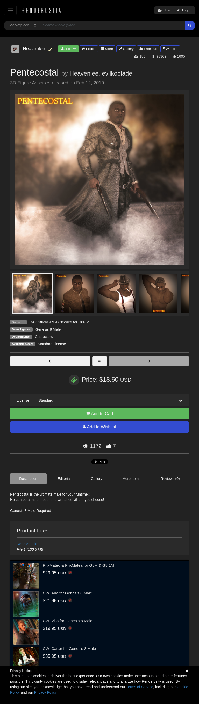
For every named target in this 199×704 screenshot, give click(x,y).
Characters (44, 337)
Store (107, 49)
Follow (68, 49)
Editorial (64, 479)
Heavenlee (83, 73)
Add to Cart (99, 413)
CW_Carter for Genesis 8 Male (69, 648)
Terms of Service (139, 687)
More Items (131, 479)
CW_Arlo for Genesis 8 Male (67, 593)
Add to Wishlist (99, 426)
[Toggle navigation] (10, 10)
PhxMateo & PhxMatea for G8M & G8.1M (78, 565)
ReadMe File (27, 544)
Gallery (126, 49)
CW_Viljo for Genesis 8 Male (67, 621)
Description (28, 479)
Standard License (52, 344)
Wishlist (170, 49)
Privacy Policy (45, 692)
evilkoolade (117, 73)
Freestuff (148, 49)
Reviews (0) (170, 479)
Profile (88, 49)
